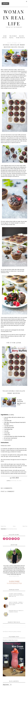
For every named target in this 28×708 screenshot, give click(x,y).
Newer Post (3, 526)
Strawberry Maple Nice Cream (10, 640)
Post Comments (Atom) (12, 528)
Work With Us (20, 38)
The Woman (13, 36)
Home (5, 36)
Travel (11, 38)
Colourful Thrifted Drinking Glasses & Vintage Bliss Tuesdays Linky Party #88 (16, 595)
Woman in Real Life (14, 17)
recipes (19, 481)
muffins (13, 481)
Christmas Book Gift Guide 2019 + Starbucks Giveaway (16, 611)
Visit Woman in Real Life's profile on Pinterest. (12, 631)
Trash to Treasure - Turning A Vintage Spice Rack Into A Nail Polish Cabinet (16, 603)
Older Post (25, 526)
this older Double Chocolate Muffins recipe (11, 72)
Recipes (21, 36)
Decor (4, 38)
